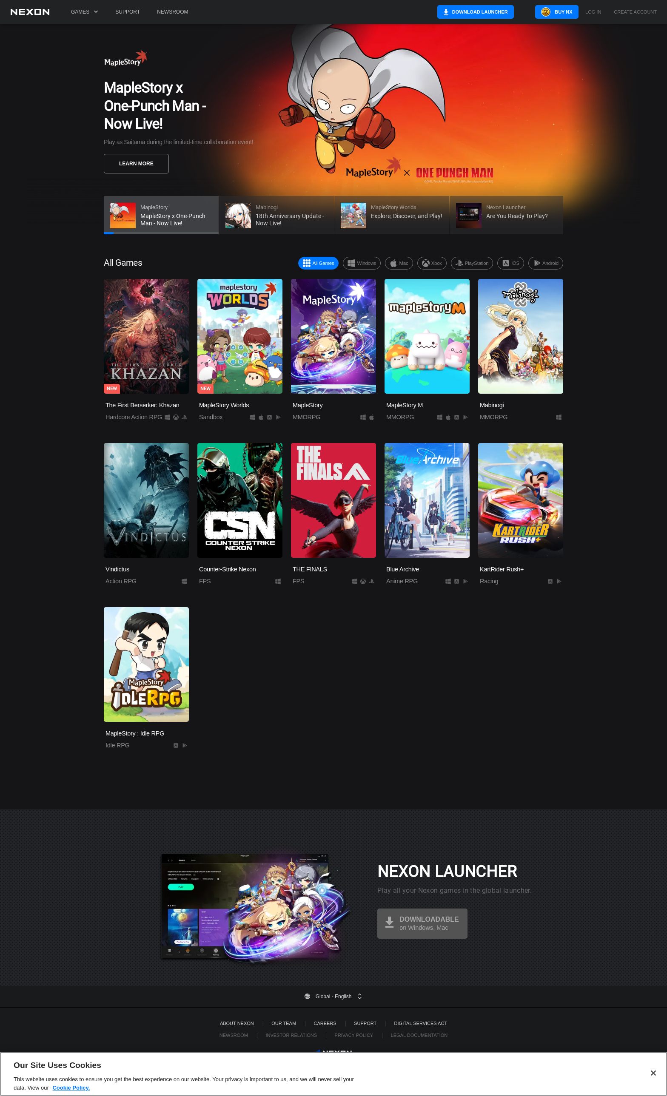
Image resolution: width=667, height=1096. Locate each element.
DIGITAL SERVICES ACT (421, 1023)
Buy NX (549, 11)
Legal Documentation (419, 1035)
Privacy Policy (353, 1035)
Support (127, 12)
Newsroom (172, 12)
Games (84, 12)
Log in (593, 12)
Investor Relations (291, 1035)
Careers (325, 1023)
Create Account (635, 12)
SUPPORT (365, 1023)
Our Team (283, 1023)
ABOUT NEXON (237, 1023)
